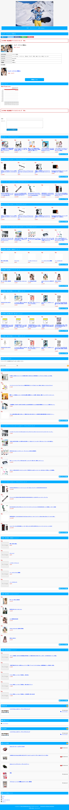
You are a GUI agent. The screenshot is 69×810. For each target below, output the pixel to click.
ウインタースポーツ (6, 799)
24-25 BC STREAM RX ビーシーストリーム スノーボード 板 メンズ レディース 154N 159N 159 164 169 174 (28, 487)
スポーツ (4, 801)
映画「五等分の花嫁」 (4, 260)
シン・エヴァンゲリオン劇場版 (46, 260)
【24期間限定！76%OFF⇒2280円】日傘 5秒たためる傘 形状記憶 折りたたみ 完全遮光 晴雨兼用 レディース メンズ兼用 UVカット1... (32, 404)
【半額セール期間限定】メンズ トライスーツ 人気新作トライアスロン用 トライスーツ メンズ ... (42, 171)
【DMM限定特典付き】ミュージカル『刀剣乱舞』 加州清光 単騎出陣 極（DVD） (47, 326)
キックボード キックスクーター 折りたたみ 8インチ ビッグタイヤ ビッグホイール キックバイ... (7, 239)
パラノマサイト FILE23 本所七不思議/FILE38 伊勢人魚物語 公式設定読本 (61, 303)
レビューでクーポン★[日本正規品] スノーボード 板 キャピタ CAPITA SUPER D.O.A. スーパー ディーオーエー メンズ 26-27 (31, 526)
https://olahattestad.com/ (25, 806)
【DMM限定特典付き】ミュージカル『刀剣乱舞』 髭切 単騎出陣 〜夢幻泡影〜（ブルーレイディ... (34, 326)
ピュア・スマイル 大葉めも (14, 71)
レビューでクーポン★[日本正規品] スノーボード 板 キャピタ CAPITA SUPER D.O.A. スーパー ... (61, 194)
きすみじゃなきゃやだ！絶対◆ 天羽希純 (16, 628)
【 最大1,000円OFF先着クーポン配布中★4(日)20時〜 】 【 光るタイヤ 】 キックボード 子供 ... (20, 239)
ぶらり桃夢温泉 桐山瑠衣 (32, 281)
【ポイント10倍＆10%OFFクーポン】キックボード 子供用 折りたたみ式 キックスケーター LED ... (61, 239)
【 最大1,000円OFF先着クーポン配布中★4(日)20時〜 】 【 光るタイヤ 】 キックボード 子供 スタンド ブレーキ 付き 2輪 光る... (31, 441)
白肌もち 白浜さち (58, 281)
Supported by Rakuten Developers (47, 806)
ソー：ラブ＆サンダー (58, 260)
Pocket (31, 36)
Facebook (10, 36)
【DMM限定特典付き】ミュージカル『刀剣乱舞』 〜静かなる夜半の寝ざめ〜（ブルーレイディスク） (20, 326)
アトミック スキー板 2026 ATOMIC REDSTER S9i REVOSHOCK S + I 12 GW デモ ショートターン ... (20, 194)
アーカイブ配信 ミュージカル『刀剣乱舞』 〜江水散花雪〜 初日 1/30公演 (22, 694)
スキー (3, 796)
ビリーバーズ (16, 260)
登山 (3, 797)
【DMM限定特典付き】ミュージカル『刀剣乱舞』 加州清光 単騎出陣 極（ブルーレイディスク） (7, 326)
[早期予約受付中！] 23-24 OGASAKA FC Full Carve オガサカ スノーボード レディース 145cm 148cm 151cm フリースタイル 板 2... (32, 516)
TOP (27, 28)
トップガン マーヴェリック (32, 260)
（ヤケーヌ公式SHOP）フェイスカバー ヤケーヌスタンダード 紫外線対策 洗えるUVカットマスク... (47, 149)
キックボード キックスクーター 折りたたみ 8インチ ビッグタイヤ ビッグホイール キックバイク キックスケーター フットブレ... (31, 431)
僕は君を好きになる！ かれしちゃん (20, 281)
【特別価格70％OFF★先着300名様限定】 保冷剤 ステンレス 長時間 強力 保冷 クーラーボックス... (7, 149)
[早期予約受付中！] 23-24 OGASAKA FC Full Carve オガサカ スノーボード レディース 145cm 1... (47, 194)
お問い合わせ (41, 28)
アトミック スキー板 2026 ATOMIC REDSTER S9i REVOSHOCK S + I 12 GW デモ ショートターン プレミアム (29, 497)
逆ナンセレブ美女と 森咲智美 (6, 281)
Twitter (17, 36)
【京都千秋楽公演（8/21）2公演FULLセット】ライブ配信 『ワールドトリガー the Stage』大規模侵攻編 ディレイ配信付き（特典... (32, 665)
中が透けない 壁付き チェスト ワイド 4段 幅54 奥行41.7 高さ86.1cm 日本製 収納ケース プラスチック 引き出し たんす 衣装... (31, 375)
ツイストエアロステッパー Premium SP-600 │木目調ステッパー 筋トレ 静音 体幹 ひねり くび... (20, 149)
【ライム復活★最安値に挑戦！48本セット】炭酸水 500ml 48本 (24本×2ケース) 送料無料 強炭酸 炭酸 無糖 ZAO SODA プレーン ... (32, 414)
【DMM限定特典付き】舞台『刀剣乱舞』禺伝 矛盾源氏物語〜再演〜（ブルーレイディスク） (61, 326)
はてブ (4, 37)
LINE (24, 37)
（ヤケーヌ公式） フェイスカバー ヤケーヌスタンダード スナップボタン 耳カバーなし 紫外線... (61, 149)
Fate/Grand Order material (5, 302)
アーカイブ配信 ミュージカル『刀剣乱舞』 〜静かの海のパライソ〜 (21, 684)
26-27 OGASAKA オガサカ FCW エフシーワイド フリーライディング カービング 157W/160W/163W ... (34, 194)
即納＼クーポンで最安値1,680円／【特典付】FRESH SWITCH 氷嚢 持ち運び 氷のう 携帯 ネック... (34, 149)
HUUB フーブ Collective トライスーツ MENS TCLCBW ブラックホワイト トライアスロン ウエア (9, 171)
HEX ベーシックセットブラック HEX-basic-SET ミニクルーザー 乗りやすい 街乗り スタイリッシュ (47, 239)
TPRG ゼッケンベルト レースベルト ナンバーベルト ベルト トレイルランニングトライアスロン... (25, 171)
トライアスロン (64, 711)
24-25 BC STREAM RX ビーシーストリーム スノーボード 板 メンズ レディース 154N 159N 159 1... (7, 194)
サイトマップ (33, 28)
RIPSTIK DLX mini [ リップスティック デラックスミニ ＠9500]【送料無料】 (34, 239)
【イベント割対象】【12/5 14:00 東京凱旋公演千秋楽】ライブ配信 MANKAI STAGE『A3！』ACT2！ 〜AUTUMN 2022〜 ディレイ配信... (33, 655)
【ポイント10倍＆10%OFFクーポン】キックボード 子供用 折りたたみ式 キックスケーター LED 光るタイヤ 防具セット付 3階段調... (32, 470)
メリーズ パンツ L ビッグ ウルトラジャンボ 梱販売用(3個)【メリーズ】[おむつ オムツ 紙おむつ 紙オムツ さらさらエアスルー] (31, 385)
